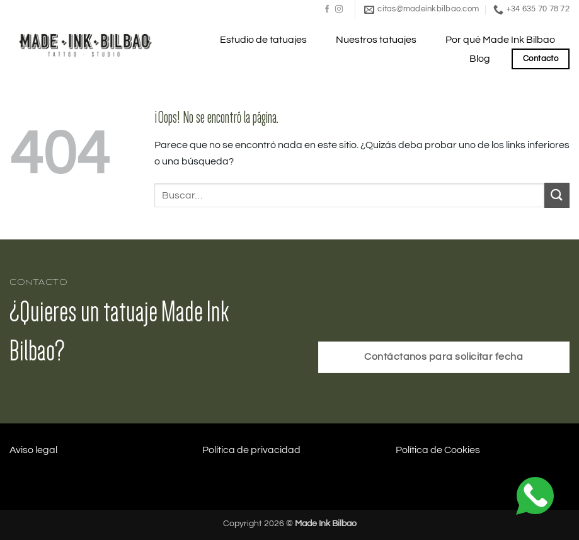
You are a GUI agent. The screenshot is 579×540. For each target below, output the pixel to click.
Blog (479, 59)
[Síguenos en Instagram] (339, 9)
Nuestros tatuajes (376, 40)
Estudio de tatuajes (263, 40)
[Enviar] (557, 195)
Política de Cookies (438, 450)
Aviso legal (33, 450)
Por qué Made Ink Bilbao (500, 40)
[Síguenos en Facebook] (327, 9)
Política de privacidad (251, 450)
